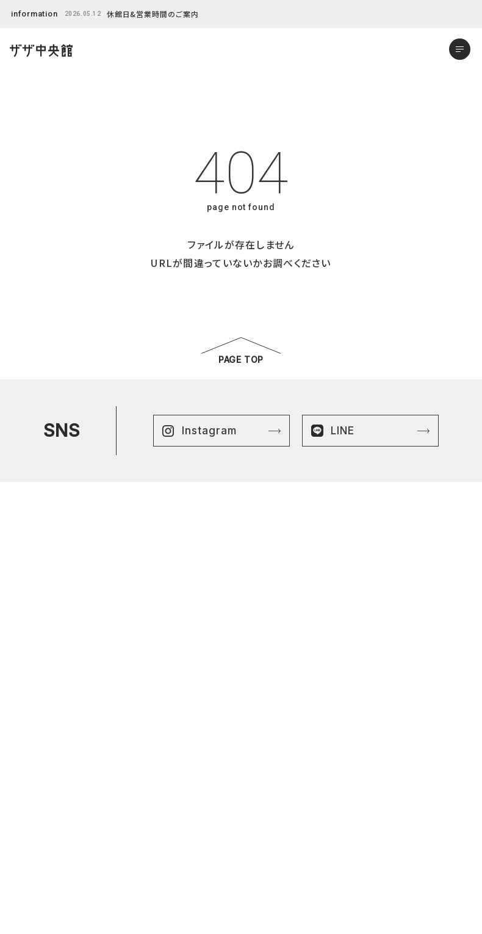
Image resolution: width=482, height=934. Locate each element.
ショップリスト (46, 777)
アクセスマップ (47, 847)
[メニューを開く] (459, 49)
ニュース (37, 805)
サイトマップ (268, 791)
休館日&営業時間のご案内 (153, 14)
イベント (37, 819)
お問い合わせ (46, 875)
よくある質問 (44, 833)
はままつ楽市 (45, 791)
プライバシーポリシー (283, 777)
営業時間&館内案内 (57, 861)
